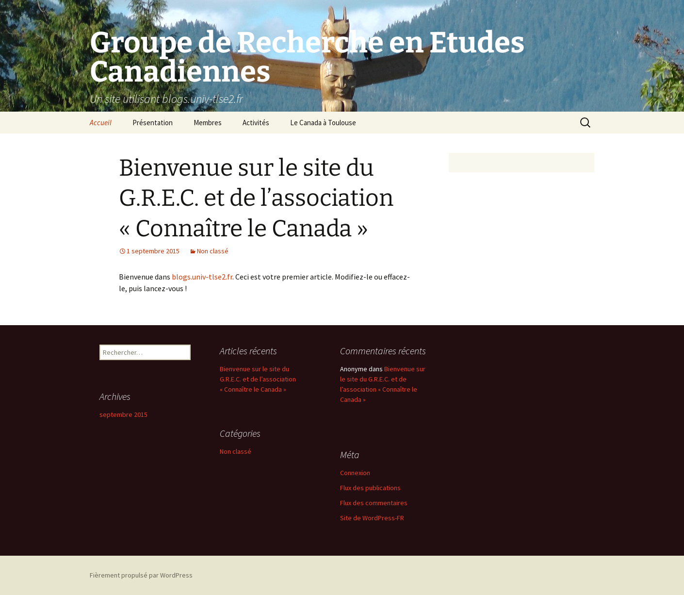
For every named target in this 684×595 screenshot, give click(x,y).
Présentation (152, 122)
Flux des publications (370, 487)
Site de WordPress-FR (372, 517)
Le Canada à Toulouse (323, 122)
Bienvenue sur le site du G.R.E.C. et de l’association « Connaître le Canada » (256, 198)
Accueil (101, 122)
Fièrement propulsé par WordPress (141, 575)
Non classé (212, 251)
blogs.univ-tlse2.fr (202, 276)
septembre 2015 (123, 414)
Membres (208, 122)
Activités (256, 122)
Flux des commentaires (373, 502)
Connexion (355, 472)
